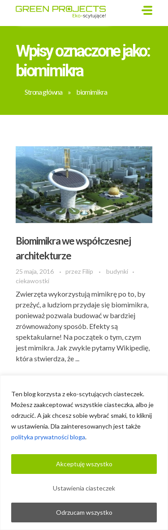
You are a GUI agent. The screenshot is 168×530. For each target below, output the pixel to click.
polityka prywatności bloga (48, 437)
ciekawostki (32, 281)
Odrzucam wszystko (84, 512)
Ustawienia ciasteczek (84, 488)
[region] (84, 452)
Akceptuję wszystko (84, 464)
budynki (117, 271)
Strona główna (43, 92)
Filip (88, 271)
